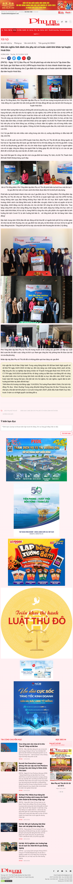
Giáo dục (31, 30)
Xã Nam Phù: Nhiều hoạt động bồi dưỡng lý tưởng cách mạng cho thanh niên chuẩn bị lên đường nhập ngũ (33, 797)
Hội (27, 30)
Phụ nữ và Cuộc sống (54, 30)
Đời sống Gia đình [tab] (58, 745)
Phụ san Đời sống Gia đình (65, 30)
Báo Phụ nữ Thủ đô (10, 410)
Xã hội (14, 30)
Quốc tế (36, 34)
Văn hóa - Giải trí (44, 30)
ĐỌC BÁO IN (61, 740)
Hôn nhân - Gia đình (21, 30)
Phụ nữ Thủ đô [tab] (55, 743)
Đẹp (38, 30)
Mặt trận (10, 30)
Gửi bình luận (66, 433)
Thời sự (5, 30)
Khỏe (35, 30)
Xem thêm (61, 795)
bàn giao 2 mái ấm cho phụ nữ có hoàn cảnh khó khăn (39, 410)
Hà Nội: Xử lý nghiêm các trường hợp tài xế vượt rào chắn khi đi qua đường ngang (33, 845)
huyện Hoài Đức (8, 414)
